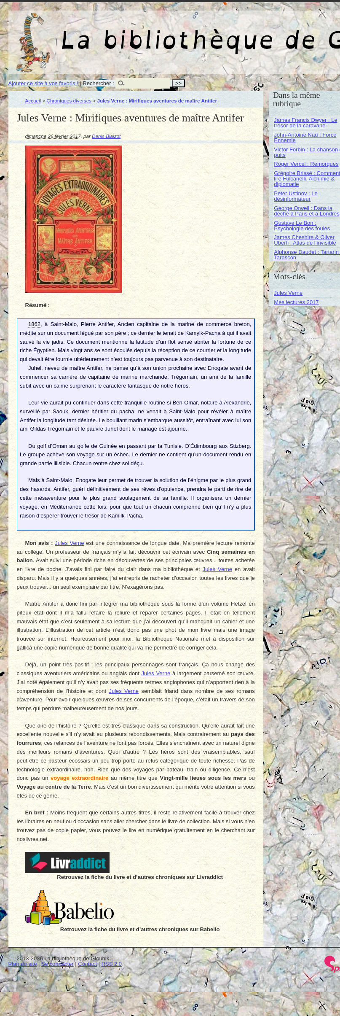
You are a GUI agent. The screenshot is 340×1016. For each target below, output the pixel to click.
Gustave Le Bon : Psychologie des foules (302, 226)
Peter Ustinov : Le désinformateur (295, 196)
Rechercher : (98, 83)
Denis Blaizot (106, 136)
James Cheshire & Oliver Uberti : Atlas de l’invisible (305, 240)
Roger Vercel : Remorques (306, 164)
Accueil (33, 100)
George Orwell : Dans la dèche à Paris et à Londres (306, 211)
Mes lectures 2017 (296, 302)
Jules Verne (69, 543)
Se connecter (57, 964)
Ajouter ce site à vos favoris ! (43, 83)
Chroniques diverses (69, 100)
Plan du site (22, 964)
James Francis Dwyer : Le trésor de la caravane (305, 123)
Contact (87, 964)
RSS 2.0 (112, 964)
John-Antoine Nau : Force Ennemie (305, 137)
